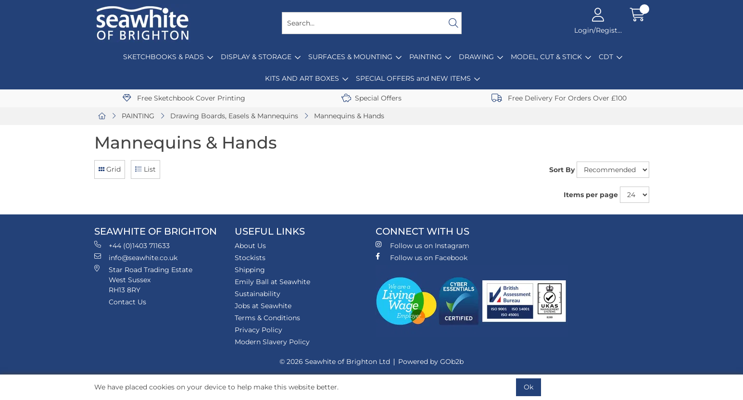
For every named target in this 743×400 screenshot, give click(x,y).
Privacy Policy (258, 329)
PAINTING (425, 56)
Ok (528, 387)
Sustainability (257, 293)
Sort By (562, 169)
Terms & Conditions (267, 317)
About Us (250, 245)
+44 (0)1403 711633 (132, 245)
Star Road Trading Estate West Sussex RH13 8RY (143, 279)
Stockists (250, 257)
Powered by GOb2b (431, 361)
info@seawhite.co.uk (135, 257)
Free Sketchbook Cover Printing (184, 98)
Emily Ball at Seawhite (272, 281)
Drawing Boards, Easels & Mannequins (234, 116)
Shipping (250, 269)
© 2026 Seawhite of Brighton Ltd (334, 361)
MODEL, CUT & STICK (546, 56)
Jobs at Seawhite (263, 305)
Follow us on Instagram (422, 245)
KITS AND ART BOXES (302, 78)
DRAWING (476, 56)
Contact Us (127, 302)
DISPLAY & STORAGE (256, 56)
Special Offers (371, 98)
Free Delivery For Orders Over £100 (559, 98)
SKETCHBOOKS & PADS (163, 56)
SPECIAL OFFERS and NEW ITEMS (413, 78)
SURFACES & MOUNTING (350, 56)
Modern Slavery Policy (272, 342)
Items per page (591, 194)
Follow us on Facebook (421, 257)
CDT (606, 56)
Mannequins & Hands (349, 116)
